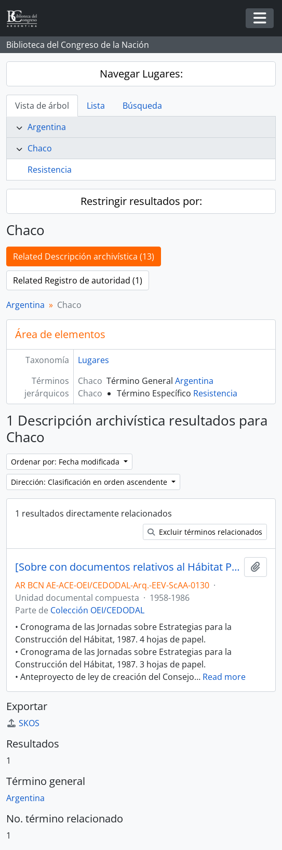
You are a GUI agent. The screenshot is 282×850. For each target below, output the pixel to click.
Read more (224, 676)
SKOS (22, 723)
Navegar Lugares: (141, 74)
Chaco (40, 148)
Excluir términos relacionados (204, 532)
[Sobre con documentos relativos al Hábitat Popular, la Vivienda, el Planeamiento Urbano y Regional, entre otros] (127, 567)
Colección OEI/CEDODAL (97, 610)
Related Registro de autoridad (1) (77, 280)
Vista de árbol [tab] (42, 105)
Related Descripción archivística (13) (83, 256)
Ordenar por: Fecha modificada (66, 462)
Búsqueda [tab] (142, 105)
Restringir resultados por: (141, 201)
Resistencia (50, 169)
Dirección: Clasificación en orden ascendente (90, 482)
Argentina (47, 127)
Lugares (93, 360)
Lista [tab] (96, 105)
